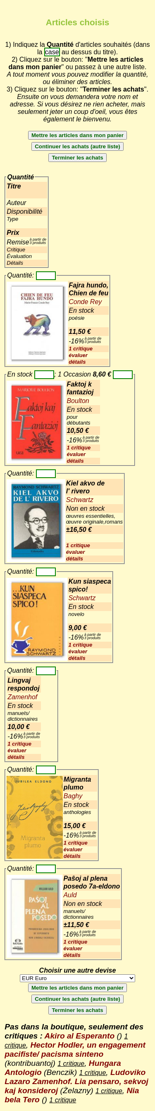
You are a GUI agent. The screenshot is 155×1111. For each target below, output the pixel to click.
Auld (69, 894)
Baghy (73, 795)
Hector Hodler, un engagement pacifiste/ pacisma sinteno (75, 1049)
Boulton (78, 400)
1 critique (81, 348)
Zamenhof (22, 696)
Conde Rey (85, 301)
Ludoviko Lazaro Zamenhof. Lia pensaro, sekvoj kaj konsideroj (76, 1081)
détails (77, 362)
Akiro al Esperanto (80, 1035)
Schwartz (79, 499)
